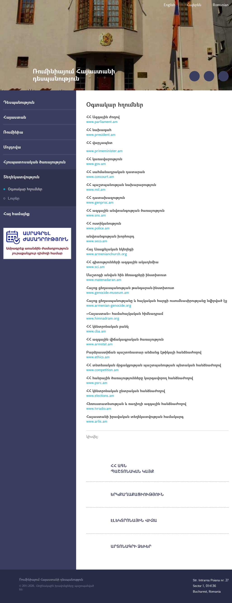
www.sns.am (96, 215)
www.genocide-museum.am (107, 292)
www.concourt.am (100, 176)
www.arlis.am (96, 421)
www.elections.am (100, 395)
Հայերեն (194, 4)
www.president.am (100, 134)
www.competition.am (102, 369)
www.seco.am (96, 240)
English (169, 4)
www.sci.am (95, 266)
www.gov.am (96, 163)
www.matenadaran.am (103, 279)
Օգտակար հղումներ (25, 188)
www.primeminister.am (104, 150)
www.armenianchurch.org (106, 253)
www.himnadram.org (102, 318)
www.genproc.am (99, 202)
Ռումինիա (13, 132)
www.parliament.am (101, 121)
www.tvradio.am (98, 408)
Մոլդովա (12, 147)
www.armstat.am (99, 344)
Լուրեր (13, 198)
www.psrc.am (96, 382)
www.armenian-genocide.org (108, 305)
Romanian (221, 4)
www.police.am (98, 228)
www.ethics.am (98, 356)
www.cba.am (96, 331)
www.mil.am (95, 189)
